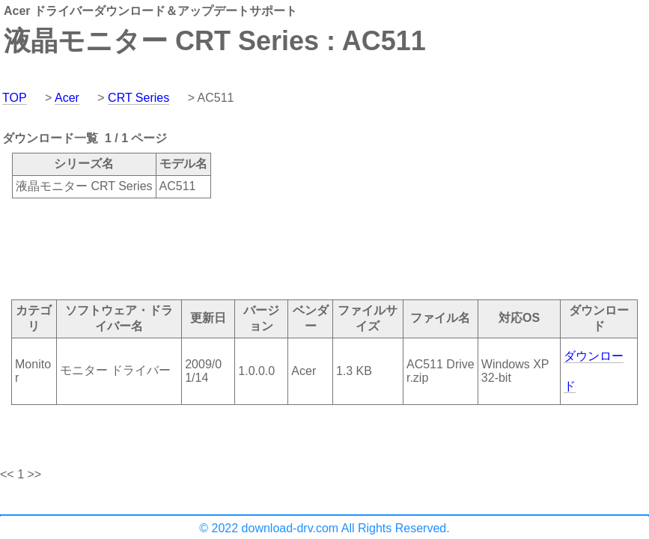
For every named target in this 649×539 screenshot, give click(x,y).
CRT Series (138, 97)
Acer (67, 97)
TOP (14, 97)
